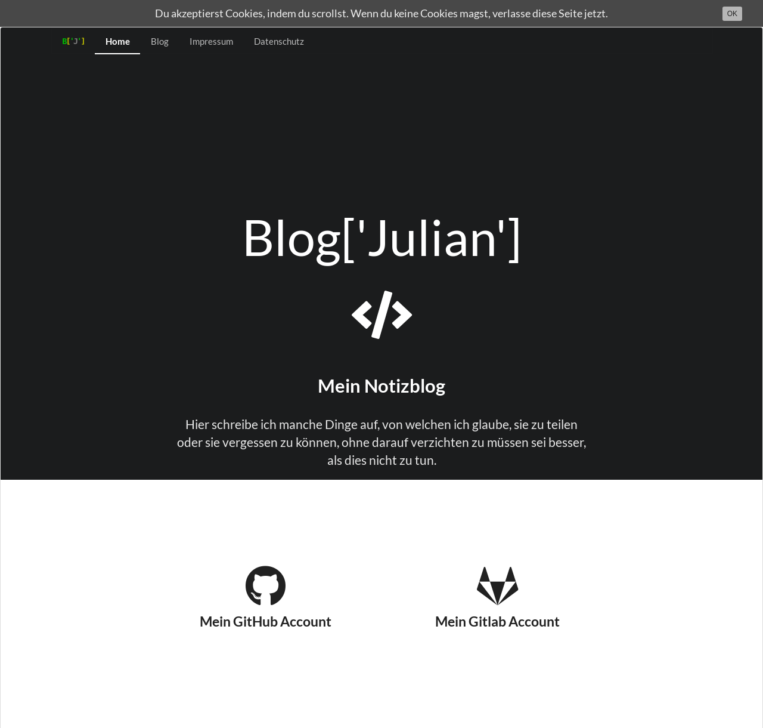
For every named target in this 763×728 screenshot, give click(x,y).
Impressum (211, 41)
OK (732, 14)
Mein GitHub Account (265, 597)
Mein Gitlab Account (497, 597)
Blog (160, 41)
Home (118, 41)
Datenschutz (279, 41)
